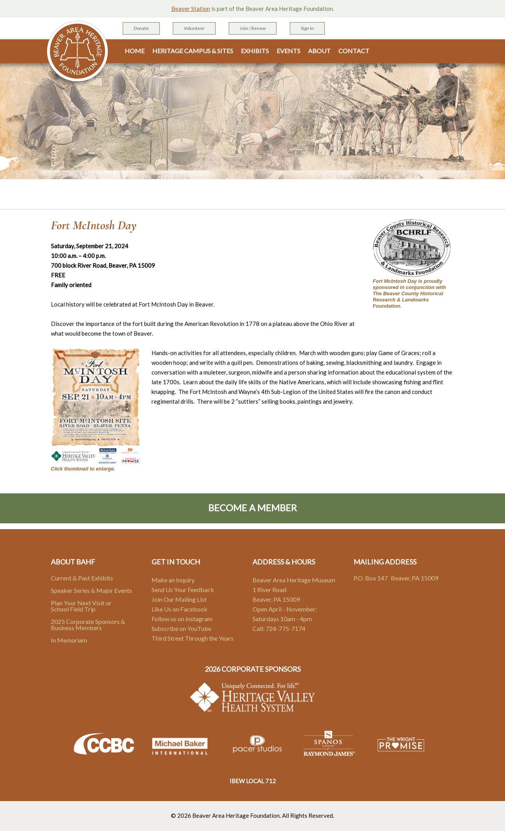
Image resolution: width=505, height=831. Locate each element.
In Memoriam (69, 640)
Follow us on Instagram (182, 618)
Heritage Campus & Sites (192, 51)
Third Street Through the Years (192, 638)
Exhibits (255, 51)
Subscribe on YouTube (181, 628)
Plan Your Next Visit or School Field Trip (81, 606)
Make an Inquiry (173, 580)
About (319, 51)
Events (288, 51)
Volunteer (194, 28)
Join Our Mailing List (179, 599)
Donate (141, 28)
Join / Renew (253, 28)
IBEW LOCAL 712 (253, 780)
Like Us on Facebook (179, 609)
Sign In (307, 28)
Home (135, 51)
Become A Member (252, 507)
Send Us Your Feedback (183, 589)
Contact (353, 51)
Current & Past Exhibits (82, 578)
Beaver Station (190, 8)
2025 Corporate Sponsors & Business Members (88, 624)
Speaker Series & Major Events (91, 590)
